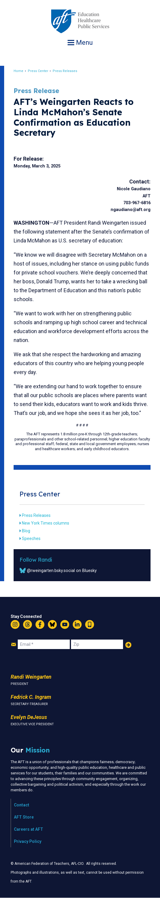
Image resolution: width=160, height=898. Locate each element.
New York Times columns (45, 523)
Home (18, 71)
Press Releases (65, 71)
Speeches (31, 538)
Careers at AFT (28, 829)
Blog (26, 530)
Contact (21, 805)
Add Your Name (128, 645)
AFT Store (24, 817)
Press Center (38, 71)
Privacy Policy (27, 841)
